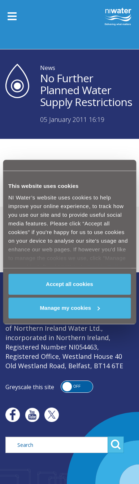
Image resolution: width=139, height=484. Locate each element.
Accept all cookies (69, 284)
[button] (77, 386)
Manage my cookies (70, 308)
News (47, 68)
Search (116, 444)
